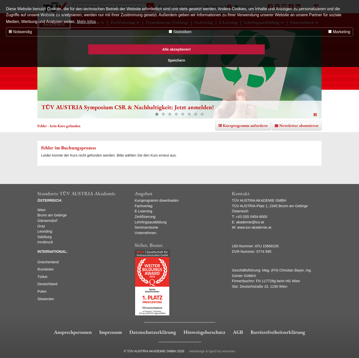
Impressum (110, 332)
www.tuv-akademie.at (254, 227)
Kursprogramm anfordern (245, 125)
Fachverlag (143, 206)
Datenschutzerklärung (152, 332)
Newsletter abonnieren (298, 125)
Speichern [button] (176, 60)
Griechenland (48, 262)
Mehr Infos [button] (86, 21)
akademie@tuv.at (250, 222)
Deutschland (47, 284)
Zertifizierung (145, 217)
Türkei (42, 277)
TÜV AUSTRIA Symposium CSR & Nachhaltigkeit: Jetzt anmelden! (127, 107)
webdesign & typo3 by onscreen (212, 351)
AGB (238, 332)
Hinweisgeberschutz (204, 332)
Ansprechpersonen (73, 332)
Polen (42, 291)
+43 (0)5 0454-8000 (251, 217)
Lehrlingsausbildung (151, 222)
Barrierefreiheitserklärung (278, 332)
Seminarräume (146, 227)
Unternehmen (145, 233)
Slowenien (45, 299)
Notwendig (20, 32)
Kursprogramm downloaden (157, 200)
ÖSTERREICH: (49, 200)
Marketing (339, 32)
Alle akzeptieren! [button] (176, 49)
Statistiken (180, 32)
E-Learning (143, 211)
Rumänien (45, 269)
